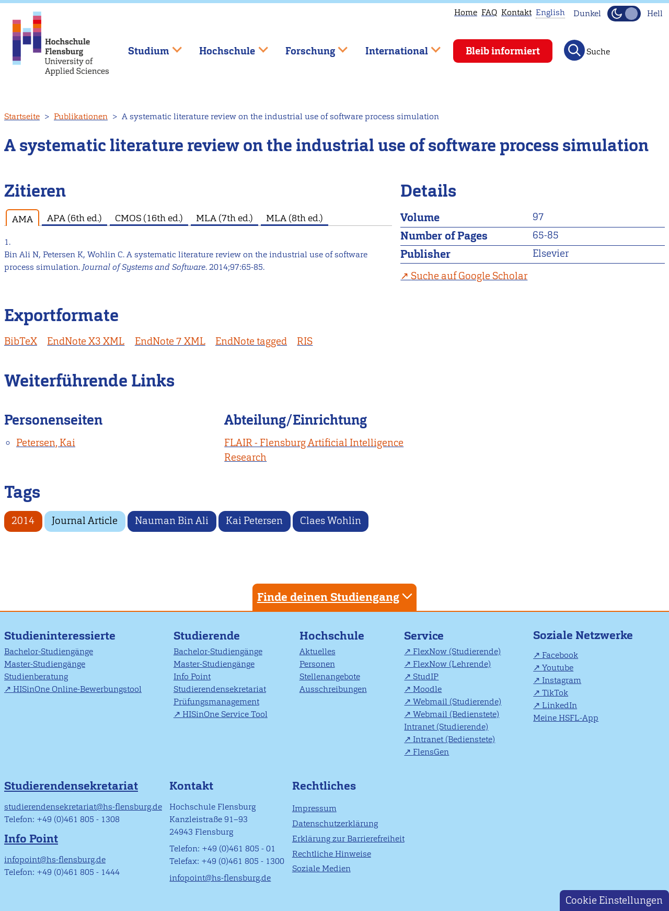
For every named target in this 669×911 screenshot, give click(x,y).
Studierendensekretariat (220, 689)
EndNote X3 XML (85, 341)
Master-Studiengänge (44, 663)
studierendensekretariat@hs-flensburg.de (83, 806)
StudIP (426, 676)
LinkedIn (559, 705)
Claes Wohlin (330, 520)
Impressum (314, 808)
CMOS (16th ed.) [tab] (149, 218)
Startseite (22, 116)
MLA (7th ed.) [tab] (224, 218)
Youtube (557, 667)
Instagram (561, 680)
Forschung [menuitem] (309, 46)
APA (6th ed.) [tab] (74, 218)
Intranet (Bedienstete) (454, 739)
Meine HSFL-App (565, 717)
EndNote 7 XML (170, 341)
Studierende (207, 635)
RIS (305, 341)
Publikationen (81, 116)
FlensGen (431, 751)
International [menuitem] (395, 46)
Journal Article (85, 520)
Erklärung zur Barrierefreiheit (348, 838)
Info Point (192, 676)
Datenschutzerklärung (335, 823)
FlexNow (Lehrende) (452, 663)
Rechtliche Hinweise (331, 853)
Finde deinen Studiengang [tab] (336, 596)
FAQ (489, 12)
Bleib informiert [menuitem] (503, 51)
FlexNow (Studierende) (457, 651)
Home (465, 12)
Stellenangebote (329, 676)
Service (424, 635)
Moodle (427, 689)
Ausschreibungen (333, 689)
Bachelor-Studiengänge (48, 651)
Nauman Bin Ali (172, 520)
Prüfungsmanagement (216, 701)
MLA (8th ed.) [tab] (294, 218)
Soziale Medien (321, 868)
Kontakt (516, 12)
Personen (317, 663)
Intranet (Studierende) (446, 726)
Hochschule (331, 635)
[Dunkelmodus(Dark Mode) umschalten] (624, 13)
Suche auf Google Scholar (469, 275)
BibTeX (20, 341)
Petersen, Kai (45, 442)
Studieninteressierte (60, 635)
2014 (22, 520)
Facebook (560, 655)
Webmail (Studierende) (457, 701)
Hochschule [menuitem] (226, 46)
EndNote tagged (251, 341)
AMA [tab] (22, 219)
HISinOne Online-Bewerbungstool (77, 689)
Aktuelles (317, 651)
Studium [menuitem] (147, 46)
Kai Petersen (254, 520)
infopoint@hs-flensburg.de (55, 859)
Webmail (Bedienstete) (456, 714)
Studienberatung (36, 676)
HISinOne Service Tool (225, 714)
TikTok (555, 692)
